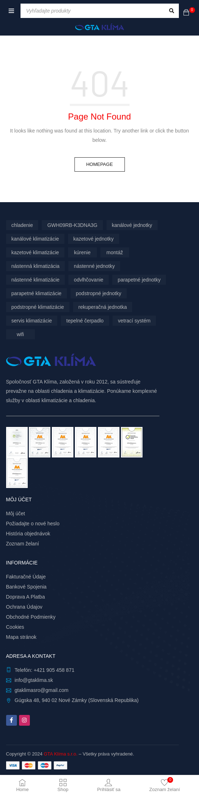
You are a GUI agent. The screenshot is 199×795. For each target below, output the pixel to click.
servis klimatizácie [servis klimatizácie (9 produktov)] (32, 321)
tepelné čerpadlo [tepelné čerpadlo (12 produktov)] (85, 321)
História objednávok (28, 533)
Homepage (99, 164)
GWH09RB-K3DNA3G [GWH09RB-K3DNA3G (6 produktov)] (72, 225)
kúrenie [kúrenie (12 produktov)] (82, 252)
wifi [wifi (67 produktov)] (20, 334)
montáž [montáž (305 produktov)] (115, 252)
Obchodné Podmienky (31, 617)
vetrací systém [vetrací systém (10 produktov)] (134, 321)
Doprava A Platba (25, 597)
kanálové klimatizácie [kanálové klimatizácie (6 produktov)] (35, 239)
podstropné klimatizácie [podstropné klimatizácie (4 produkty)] (38, 307)
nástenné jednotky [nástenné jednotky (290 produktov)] (94, 266)
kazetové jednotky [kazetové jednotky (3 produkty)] (93, 239)
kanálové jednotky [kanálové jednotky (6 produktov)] (132, 225)
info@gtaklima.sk (34, 680)
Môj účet (15, 513)
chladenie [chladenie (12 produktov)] (22, 225)
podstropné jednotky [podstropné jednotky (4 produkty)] (98, 293)
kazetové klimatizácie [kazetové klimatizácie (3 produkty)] (35, 252)
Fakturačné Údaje (26, 577)
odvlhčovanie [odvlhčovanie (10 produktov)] (88, 280)
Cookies (15, 627)
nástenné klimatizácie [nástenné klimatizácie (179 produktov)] (36, 280)
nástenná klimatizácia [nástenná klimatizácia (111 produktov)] (36, 266)
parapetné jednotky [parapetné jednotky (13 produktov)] (139, 280)
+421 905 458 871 (53, 670)
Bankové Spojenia (26, 587)
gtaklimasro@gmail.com (42, 690)
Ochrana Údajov (24, 607)
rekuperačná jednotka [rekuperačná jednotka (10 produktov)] (102, 307)
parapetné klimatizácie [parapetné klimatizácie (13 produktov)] (37, 293)
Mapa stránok (21, 637)
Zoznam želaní (22, 544)
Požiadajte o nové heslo (33, 523)
